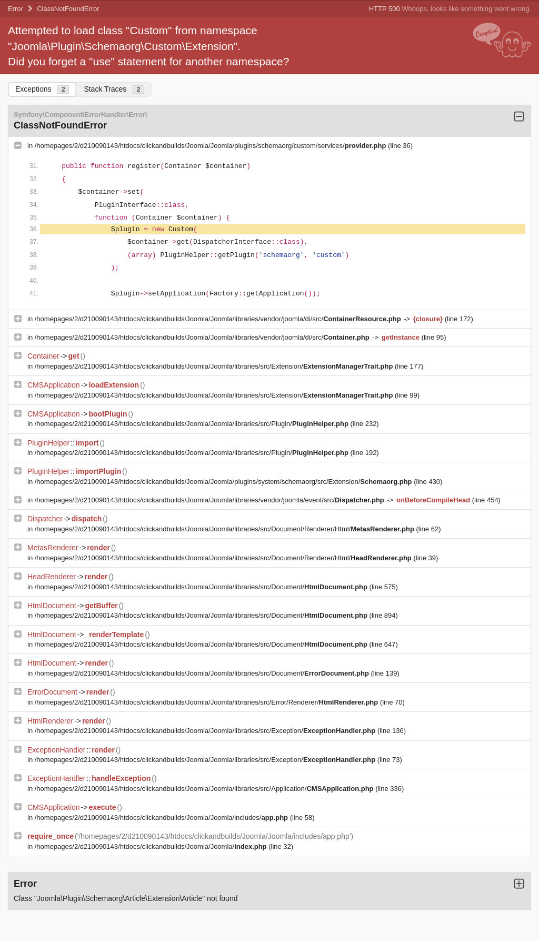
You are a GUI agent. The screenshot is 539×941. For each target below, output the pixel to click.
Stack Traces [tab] (114, 89)
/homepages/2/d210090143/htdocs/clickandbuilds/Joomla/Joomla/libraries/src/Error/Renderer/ (207, 702)
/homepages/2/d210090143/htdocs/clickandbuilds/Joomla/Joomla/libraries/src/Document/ (202, 587)
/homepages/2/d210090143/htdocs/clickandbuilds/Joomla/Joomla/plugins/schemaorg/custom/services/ (211, 146)
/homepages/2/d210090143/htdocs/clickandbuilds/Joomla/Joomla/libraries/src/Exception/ (206, 731)
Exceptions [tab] (42, 89)
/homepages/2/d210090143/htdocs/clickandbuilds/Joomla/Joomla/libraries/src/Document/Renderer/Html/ (225, 529)
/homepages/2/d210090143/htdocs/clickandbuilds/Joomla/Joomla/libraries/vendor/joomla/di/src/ (219, 319)
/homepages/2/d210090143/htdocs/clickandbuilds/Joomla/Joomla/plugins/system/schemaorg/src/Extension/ (224, 482)
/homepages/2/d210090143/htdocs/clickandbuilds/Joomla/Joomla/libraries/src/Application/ (205, 789)
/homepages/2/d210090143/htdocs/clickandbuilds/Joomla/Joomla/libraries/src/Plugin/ (193, 424)
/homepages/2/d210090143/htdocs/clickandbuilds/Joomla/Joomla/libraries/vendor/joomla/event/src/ (210, 500)
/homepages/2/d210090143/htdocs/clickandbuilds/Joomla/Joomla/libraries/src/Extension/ (215, 366)
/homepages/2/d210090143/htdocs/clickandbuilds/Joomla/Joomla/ (151, 846)
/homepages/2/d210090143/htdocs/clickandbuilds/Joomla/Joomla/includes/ (162, 817)
